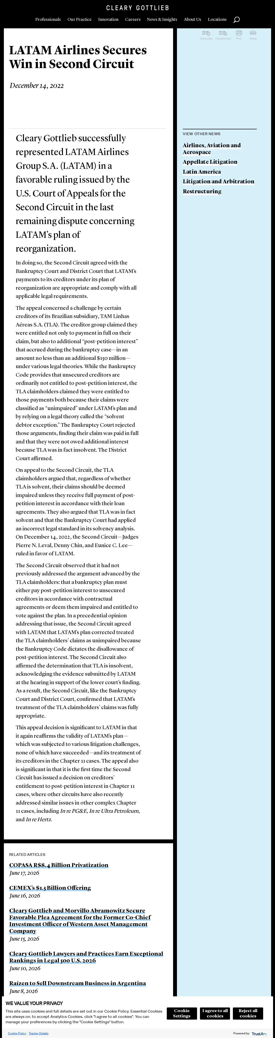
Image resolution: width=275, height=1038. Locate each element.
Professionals (48, 19)
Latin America (202, 172)
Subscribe (206, 38)
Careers (133, 19)
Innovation (108, 19)
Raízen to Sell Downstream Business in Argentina (77, 984)
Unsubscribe (223, 38)
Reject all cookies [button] (248, 1013)
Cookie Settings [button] (182, 1013)
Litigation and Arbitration (218, 182)
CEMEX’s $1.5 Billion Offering (50, 888)
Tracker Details (38, 1033)
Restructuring (202, 192)
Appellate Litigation (210, 162)
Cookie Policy (17, 1033)
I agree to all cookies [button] (215, 1013)
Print (239, 38)
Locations (217, 19)
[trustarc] (259, 1033)
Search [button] (236, 20)
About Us (192, 19)
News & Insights (162, 19)
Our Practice (80, 19)
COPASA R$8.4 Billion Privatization (58, 865)
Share (253, 38)
